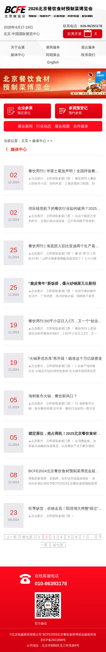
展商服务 (53, 47)
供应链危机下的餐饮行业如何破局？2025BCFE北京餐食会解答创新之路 (65, 208)
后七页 (58, 545)
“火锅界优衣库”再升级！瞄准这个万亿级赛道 (65, 358)
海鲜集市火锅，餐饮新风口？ (52, 396)
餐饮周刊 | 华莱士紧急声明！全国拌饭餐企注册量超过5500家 (65, 171)
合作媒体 (80, 126)
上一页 (11, 537)
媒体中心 (18, 55)
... (91, 537)
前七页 (27, 537)
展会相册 (62, 126)
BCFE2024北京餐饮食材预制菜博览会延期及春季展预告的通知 (65, 471)
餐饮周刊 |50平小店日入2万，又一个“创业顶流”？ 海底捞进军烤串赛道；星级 (65, 321)
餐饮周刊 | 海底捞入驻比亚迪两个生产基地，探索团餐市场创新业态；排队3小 (65, 246)
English (53, 62)
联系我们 (88, 55)
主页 (24, 141)
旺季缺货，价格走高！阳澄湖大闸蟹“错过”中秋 (65, 508)
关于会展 (18, 47)
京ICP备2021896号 (53, 640)
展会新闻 (25, 126)
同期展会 (53, 55)
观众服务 (88, 47)
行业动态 (43, 126)
